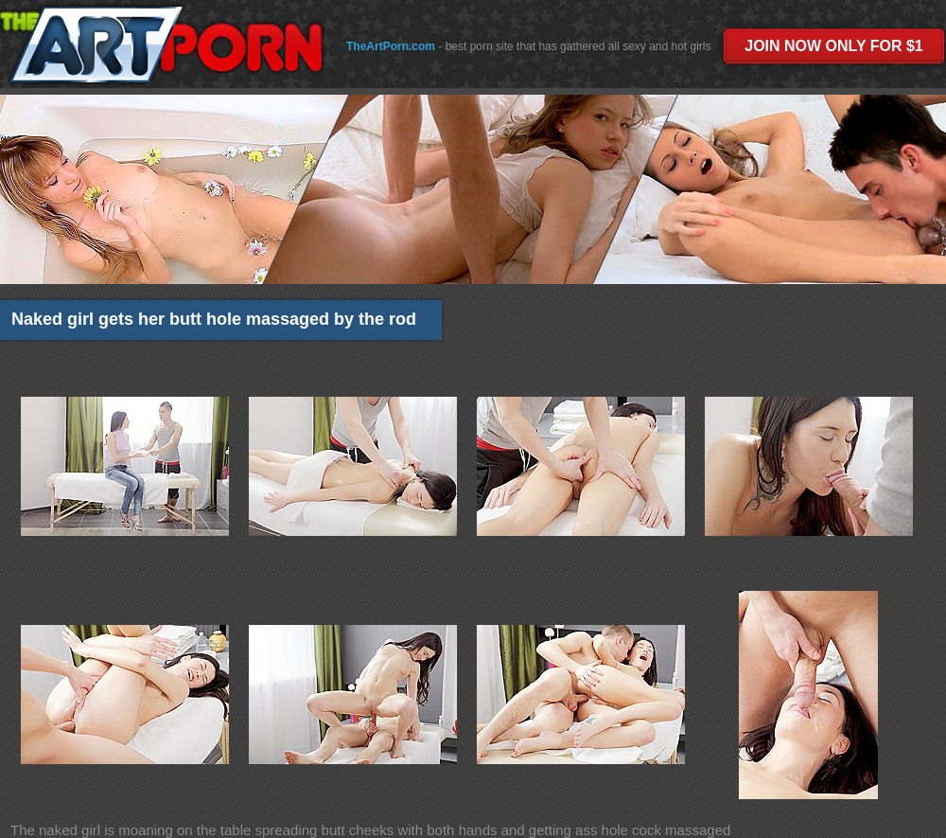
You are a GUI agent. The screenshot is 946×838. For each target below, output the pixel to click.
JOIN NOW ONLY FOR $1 (833, 46)
